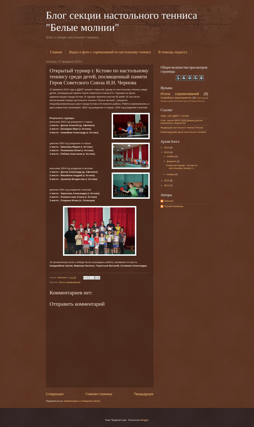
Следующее (55, 394)
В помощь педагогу (173, 52)
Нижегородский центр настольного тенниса (183, 132)
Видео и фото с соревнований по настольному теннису (110, 52)
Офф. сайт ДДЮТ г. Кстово (175, 115)
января (171, 174)
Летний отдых (182, 101)
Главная (56, 52)
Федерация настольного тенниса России (182, 127)
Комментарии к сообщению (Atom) (82, 401)
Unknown (169, 201)
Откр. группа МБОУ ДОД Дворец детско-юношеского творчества (182, 121)
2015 (167, 152)
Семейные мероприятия (176, 97)
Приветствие (196, 101)
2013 (167, 185)
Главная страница (99, 394)
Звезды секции (167, 101)
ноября (171, 156)
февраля (172, 161)
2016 (167, 147)
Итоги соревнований (69, 282)
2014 (167, 180)
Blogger (145, 420)
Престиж (201, 98)
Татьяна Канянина (173, 206)
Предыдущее (143, 394)
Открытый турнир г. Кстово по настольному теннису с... (181, 166)
